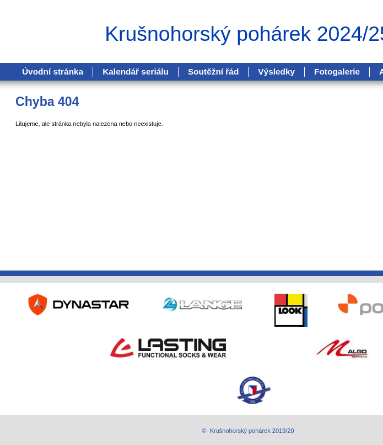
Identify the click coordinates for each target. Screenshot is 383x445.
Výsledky (276, 71)
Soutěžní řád (213, 71)
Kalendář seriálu (136, 71)
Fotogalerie (337, 71)
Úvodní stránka (52, 71)
